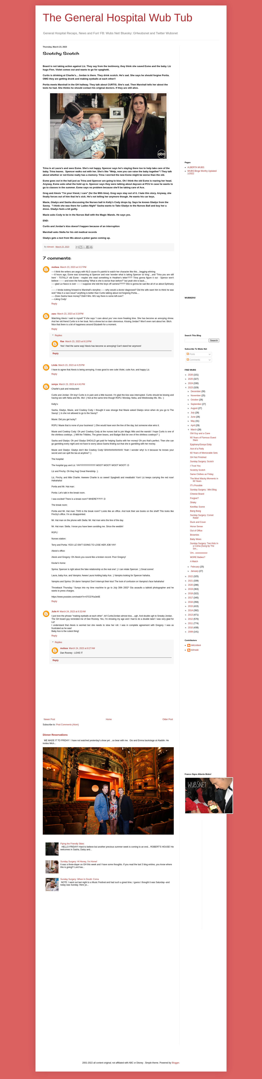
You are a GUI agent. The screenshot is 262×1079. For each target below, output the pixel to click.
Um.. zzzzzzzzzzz (198, 553)
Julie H (55, 611)
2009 (191, 631)
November (196, 395)
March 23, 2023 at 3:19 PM (70, 314)
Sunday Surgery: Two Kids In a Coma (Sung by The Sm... (204, 546)
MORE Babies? (197, 557)
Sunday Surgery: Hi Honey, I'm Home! (78, 861)
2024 (191, 383)
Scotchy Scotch (197, 470)
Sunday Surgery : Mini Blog (203, 489)
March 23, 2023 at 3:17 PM (73, 267)
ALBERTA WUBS (195, 167)
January (195, 571)
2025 (191, 379)
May (193, 421)
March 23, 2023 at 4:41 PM (72, 384)
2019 (191, 589)
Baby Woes (195, 539)
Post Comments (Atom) (67, 724)
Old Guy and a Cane (200, 433)
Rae (62, 341)
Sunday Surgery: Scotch (202, 461)
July (193, 412)
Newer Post (49, 719)
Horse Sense (196, 526)
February (195, 566)
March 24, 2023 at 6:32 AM (73, 611)
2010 (191, 627)
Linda (54, 365)
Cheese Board (197, 494)
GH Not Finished (198, 457)
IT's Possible (196, 485)
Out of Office (196, 530)
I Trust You (195, 466)
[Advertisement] (199, 100)
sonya (54, 384)
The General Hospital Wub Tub (117, 17)
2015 (191, 606)
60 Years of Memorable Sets (204, 453)
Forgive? (194, 498)
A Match (194, 561)
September (196, 404)
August (194, 408)
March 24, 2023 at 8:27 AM (82, 648)
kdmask (195, 650)
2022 (191, 576)
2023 (191, 387)
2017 (191, 597)
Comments (193, 360)
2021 (191, 580)
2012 (191, 619)
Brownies (194, 535)
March (194, 429)
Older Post (167, 719)
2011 (191, 623)
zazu (53, 314)
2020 (191, 585)
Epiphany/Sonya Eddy (201, 444)
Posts (191, 354)
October (195, 399)
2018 (191, 593)
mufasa (55, 267)
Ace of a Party (197, 448)
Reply (54, 303)
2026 (191, 375)
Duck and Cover (198, 522)
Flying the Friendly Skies (72, 843)
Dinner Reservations (55, 734)
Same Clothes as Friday (201, 474)
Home (109, 719)
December (196, 391)
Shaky (193, 502)
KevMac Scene (197, 507)
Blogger (175, 1063)
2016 (191, 602)
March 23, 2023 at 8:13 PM (78, 341)
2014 (191, 610)
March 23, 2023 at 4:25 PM (71, 365)
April (193, 425)
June (193, 417)
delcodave (196, 645)
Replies (58, 335)
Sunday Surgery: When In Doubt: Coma (79, 879)
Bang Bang (195, 511)
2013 (191, 615)
